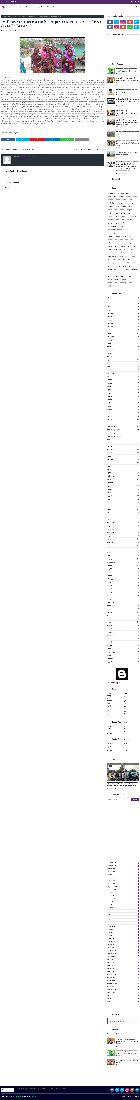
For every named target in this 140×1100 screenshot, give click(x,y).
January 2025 (123, 868)
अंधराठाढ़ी (121, 196)
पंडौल (121, 239)
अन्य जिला (118, 200)
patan (109, 196)
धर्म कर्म (124, 236)
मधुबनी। (121, 256)
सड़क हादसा (128, 273)
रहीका (119, 259)
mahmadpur (129, 193)
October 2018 (123, 950)
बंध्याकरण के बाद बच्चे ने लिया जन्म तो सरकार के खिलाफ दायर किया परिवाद (126, 70)
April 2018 (123, 968)
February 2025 (123, 865)
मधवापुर (126, 249)
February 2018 (123, 974)
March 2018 (123, 971)
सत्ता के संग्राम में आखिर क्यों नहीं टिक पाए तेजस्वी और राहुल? (127, 1061)
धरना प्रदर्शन (117, 236)
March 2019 (123, 938)
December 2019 (123, 923)
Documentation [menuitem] (52, 7)
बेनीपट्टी (115, 249)
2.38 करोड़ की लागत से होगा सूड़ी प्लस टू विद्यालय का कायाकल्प (127, 154)
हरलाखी (117, 286)
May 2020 (123, 917)
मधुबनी (16, 133)
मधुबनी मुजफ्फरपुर (112, 256)
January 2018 (123, 977)
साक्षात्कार (110, 279)
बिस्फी (135, 246)
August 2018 (123, 956)
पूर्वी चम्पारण (111, 243)
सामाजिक (117, 279)
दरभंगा (125, 233)
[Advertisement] (123, 817)
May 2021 (123, 905)
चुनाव (134, 213)
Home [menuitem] (21, 7)
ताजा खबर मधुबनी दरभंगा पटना (115, 229)
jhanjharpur (111, 193)
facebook (110, 726)
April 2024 (123, 874)
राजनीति (121, 263)
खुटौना (130, 206)
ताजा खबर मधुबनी (120, 223)
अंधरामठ (135, 196)
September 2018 (123, 953)
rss (124, 728)
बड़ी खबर (110, 246)
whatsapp (110, 733)
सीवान (116, 283)
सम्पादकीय (129, 276)
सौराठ (130, 283)
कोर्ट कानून (133, 203)
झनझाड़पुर (110, 219)
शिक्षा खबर (121, 273)
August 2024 (123, 871)
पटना (10, 133)
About (7, 1)
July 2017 (123, 995)
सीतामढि (124, 279)
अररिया (124, 200)
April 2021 (123, 908)
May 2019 (123, 932)
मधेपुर (126, 256)
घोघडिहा (110, 213)
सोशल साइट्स (123, 283)
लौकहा (121, 269)
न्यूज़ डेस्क (110, 239)
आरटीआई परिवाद (112, 203)
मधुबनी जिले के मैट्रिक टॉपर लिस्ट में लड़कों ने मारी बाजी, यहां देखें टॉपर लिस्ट (127, 112)
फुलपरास (132, 243)
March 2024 (123, 878)
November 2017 (123, 983)
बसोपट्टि (116, 246)
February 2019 (123, 941)
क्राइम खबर (110, 206)
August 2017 (123, 992)
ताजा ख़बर (110, 223)
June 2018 (123, 962)
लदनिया (130, 266)
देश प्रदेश (110, 236)
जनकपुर (110, 216)
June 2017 (123, 998)
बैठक (120, 249)
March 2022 (123, 896)
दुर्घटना (131, 233)
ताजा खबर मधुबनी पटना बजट (114, 233)
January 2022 (123, 899)
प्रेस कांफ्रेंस (125, 243)
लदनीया (116, 269)
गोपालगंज (122, 210)
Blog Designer (16, 1096)
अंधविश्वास (110, 200)
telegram (109, 748)
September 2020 (123, 914)
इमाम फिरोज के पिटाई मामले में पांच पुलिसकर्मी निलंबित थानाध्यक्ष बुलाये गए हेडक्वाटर (127, 80)
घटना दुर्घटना (129, 210)
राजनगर (130, 259)
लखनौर (124, 266)
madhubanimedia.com (13, 116)
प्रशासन (118, 243)
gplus (125, 731)
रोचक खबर (117, 266)
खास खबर (124, 206)
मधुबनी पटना (122, 253)
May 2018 (123, 965)
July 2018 (123, 959)
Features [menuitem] (29, 7)
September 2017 (123, 989)
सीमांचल (110, 283)
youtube (109, 728)
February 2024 (123, 881)
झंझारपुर (134, 216)
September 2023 (123, 887)
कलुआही (121, 203)
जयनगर (123, 216)
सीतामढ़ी (130, 279)
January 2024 (123, 884)
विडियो (109, 273)
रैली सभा (110, 266)
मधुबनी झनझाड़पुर (112, 253)
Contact (13, 1)
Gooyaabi (33, 1096)
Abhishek (111, 788)
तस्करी (123, 219)
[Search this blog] (119, 799)
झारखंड (117, 219)
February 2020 (123, 920)
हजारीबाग (110, 286)
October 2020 (123, 911)
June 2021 (123, 902)
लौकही (127, 269)
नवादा (130, 236)
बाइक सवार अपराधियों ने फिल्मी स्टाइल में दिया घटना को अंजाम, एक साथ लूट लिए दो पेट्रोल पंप (122, 784)
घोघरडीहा (123, 213)
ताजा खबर (9, 16)
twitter (126, 726)
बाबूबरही (123, 246)
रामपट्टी (133, 263)
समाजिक (123, 276)
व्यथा (115, 273)
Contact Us (136, 1096)
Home (2, 1)
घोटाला (128, 213)
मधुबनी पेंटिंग (130, 253)
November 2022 (123, 890)
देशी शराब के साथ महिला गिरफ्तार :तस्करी (127, 132)
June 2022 (123, 893)
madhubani (120, 193)
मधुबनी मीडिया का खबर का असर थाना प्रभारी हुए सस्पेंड (126, 91)
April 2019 (123, 935)
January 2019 (123, 944)
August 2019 (123, 926)
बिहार (109, 249)
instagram (110, 731)
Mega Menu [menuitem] (40, 7)
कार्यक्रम (127, 203)
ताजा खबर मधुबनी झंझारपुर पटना (115, 226)
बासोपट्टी (129, 246)
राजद (124, 259)
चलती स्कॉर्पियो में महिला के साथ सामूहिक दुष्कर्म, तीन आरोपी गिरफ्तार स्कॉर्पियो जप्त (127, 101)
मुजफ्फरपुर (133, 256)
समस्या (116, 276)
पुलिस (132, 239)
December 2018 (123, 947)
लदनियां (110, 269)
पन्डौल (126, 239)
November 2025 (123, 862)
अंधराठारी (128, 196)
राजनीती (127, 263)
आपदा (130, 200)
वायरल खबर (134, 269)
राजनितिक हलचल (112, 263)
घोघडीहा (116, 213)
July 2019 (123, 929)
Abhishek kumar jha (8, 30)
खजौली (117, 206)
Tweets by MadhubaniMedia (116, 1034)
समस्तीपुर (110, 276)
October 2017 (123, 986)
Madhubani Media (115, 1021)
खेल (116, 210)
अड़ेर (115, 196)
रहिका (114, 259)
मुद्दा (109, 259)
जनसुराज (117, 216)
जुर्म (128, 216)
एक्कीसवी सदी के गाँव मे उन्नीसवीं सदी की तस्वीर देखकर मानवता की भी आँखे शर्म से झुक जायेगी (127, 143)
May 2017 (123, 1001)
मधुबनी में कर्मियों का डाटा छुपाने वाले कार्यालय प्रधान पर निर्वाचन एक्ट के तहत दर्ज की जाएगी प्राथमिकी (127, 122)
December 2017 (123, 980)
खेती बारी (110, 210)
